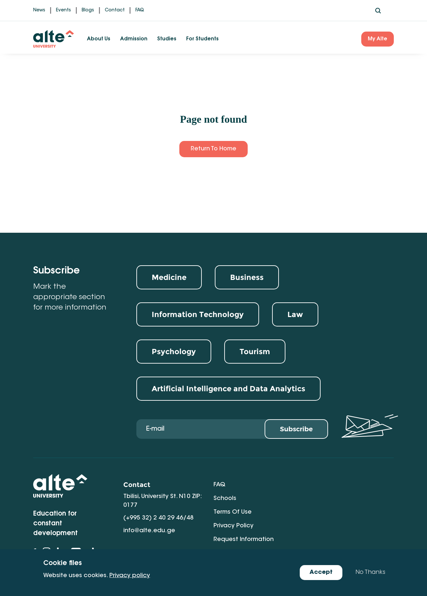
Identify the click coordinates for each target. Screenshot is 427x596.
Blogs (88, 10)
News (39, 10)
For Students (202, 39)
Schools (315, 485)
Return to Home (213, 149)
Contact (115, 10)
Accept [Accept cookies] (321, 572)
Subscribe (296, 429)
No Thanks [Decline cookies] (370, 572)
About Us (98, 39)
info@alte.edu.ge (149, 531)
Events (63, 10)
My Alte (377, 39)
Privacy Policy (324, 499)
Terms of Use (233, 499)
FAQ (139, 10)
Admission (133, 39)
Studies (166, 39)
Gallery (314, 512)
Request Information (244, 512)
